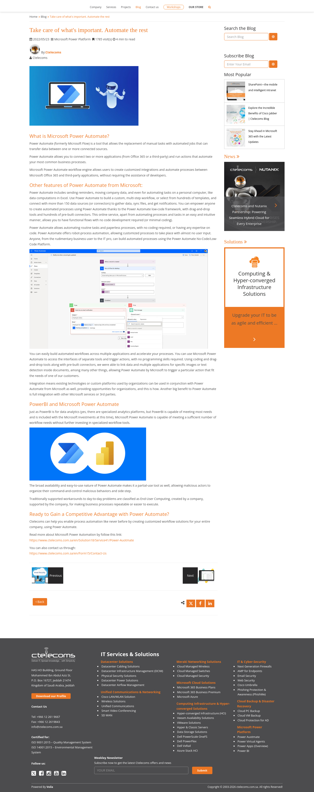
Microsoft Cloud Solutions (196, 683)
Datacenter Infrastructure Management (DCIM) (132, 671)
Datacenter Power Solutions (119, 680)
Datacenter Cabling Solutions (120, 666)
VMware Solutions (189, 723)
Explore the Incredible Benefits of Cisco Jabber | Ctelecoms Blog (262, 113)
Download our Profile (51, 696)
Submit (202, 770)
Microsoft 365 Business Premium (198, 692)
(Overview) (261, 746)
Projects (126, 7)
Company (95, 7)
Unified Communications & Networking (130, 692)
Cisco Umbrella (247, 685)
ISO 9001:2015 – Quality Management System (61, 742)
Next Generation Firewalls (254, 666)
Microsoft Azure (187, 697)
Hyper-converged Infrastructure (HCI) (201, 713)
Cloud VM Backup (249, 715)
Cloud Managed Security (193, 676)
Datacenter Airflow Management (122, 685)
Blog (138, 7)
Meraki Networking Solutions (199, 662)
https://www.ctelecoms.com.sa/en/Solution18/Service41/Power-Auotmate (81, 540)
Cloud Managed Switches (193, 671)
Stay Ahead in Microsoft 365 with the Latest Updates (262, 136)
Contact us (152, 7)
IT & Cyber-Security (251, 662)
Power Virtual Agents (251, 741)
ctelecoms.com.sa (247, 787)
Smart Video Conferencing (118, 711)
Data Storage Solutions (192, 732)
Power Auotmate (248, 737)
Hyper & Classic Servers (192, 727)
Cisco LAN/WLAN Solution (118, 697)
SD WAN (106, 715)
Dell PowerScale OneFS (192, 737)
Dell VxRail (184, 746)
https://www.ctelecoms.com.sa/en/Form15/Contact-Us (67, 553)
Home (33, 17)
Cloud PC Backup (248, 711)
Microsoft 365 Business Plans (196, 687)
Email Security (246, 676)
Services (111, 7)
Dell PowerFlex (186, 741)
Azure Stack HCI (187, 751)
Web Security (246, 680)
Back (40, 602)
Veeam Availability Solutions (195, 718)
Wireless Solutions (113, 701)
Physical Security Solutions (118, 676)
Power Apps (245, 746)
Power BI (243, 751)
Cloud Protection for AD (253, 720)
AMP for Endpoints (249, 671)
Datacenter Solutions (117, 662)
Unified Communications (117, 706)
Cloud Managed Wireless (193, 666)
